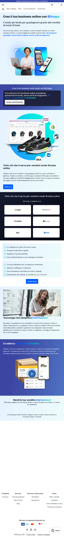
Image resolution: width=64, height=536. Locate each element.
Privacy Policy (31, 534)
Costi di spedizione (18, 497)
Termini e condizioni (43, 534)
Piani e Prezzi (18, 500)
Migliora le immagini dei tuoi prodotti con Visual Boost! (32, 1)
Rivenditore (35, 497)
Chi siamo (5, 497)
